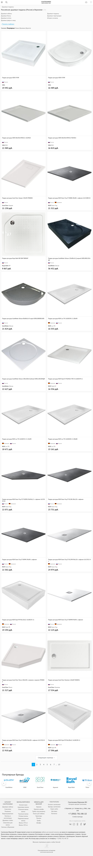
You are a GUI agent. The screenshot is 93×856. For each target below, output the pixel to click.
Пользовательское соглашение (46, 850)
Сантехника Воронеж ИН (77, 802)
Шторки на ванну (52, 18)
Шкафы (39, 823)
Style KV (53, 386)
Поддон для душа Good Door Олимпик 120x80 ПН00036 (64, 680)
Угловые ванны (23, 816)
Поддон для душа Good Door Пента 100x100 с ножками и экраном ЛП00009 (23, 681)
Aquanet (55, 787)
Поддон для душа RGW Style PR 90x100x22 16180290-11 (64, 740)
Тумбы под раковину (38, 811)
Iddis (3, 85)
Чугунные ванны (23, 814)
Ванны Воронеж (23, 802)
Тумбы (39, 820)
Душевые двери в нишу (8, 20)
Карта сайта (54, 809)
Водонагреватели (7, 814)
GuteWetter (51, 266)
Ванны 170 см (23, 823)
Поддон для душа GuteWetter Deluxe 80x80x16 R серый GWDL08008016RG (23, 318)
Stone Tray (54, 205)
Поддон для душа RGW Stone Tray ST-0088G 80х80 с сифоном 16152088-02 (69, 198)
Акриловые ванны (23, 807)
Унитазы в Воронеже (7, 827)
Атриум (11, 205)
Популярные (11, 28)
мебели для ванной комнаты (50, 832)
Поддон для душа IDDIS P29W (56, 77)
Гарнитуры (38, 816)
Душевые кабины (6, 13)
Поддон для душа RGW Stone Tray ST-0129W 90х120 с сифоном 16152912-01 (69, 560)
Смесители (7, 809)
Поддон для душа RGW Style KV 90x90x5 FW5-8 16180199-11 (65, 379)
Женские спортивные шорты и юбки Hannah (46, 842)
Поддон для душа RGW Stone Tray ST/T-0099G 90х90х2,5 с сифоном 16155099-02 (23, 500)
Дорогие (28, 28)
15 (59, 764)
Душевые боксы (6, 16)
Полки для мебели (38, 814)
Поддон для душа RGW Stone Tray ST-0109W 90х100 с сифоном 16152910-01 (23, 741)
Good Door (5, 205)
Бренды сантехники (54, 807)
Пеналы (38, 818)
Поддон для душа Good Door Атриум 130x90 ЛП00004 (17, 198)
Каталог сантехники (54, 804)
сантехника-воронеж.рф (46, 852)
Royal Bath (5, 266)
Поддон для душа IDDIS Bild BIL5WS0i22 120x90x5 (16, 138)
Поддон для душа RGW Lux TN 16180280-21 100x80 (62, 439)
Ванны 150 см (23, 825)
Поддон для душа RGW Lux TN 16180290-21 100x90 (62, 318)
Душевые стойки (8, 820)
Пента (10, 687)
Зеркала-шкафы (39, 809)
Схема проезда (78, 816)
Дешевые (22, 28)
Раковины (8, 811)
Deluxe (57, 266)
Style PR (7, 627)
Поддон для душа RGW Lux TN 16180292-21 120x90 (16, 439)
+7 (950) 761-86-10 (77, 814)
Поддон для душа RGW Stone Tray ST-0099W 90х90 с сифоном (65, 620)
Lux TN (53, 326)
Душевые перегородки (54, 16)
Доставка (54, 811)
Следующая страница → (46, 758)
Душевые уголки (6, 18)
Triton (87, 787)
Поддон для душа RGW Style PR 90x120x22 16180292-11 (18, 620)
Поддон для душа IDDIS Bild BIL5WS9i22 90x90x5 (62, 138)
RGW (49, 205)
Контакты (54, 813)
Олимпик (57, 687)
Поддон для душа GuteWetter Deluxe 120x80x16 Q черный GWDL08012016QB (69, 259)
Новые (17, 28)
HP (9, 266)
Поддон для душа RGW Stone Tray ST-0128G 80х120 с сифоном (65, 499)
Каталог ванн (23, 805)
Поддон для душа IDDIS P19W (10, 77)
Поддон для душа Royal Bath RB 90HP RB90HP (15, 258)
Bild (6, 145)
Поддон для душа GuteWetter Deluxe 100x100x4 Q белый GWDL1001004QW (23, 379)
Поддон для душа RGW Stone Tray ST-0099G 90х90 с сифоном (19, 559)
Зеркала (38, 807)
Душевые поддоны (53, 13)
